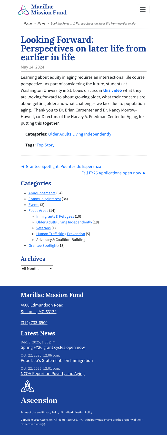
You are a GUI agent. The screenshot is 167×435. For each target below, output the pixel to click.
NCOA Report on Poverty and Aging (53, 373)
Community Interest (45, 198)
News (41, 23)
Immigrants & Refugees (55, 216)
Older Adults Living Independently (79, 134)
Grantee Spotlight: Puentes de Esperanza (63, 166)
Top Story (45, 145)
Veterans (43, 227)
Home (28, 23)
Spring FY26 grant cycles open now (53, 347)
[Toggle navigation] (142, 9)
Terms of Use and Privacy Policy (40, 412)
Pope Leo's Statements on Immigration (57, 360)
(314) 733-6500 (34, 322)
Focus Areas (38, 210)
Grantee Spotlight (43, 245)
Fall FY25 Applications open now (111, 173)
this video (112, 90)
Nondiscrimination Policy (76, 412)
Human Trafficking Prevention (60, 233)
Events (34, 204)
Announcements (42, 192)
